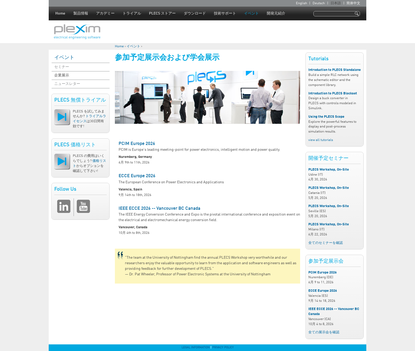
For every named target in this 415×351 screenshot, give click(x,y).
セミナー (61, 67)
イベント (251, 13)
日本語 (336, 3)
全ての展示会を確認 (323, 332)
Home (60, 13)
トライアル (132, 13)
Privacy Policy (223, 347)
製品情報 (80, 13)
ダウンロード (195, 13)
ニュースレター (67, 84)
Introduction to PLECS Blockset (332, 93)
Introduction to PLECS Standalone (334, 70)
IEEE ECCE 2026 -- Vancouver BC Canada (159, 208)
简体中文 (353, 3)
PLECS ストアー (162, 13)
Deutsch (319, 3)
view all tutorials (320, 140)
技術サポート (225, 13)
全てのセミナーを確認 (325, 243)
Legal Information (196, 347)
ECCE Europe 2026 (137, 176)
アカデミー (105, 13)
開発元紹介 (276, 13)
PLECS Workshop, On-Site (328, 169)
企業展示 (61, 75)
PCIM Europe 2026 (137, 144)
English (301, 3)
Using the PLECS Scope (326, 116)
